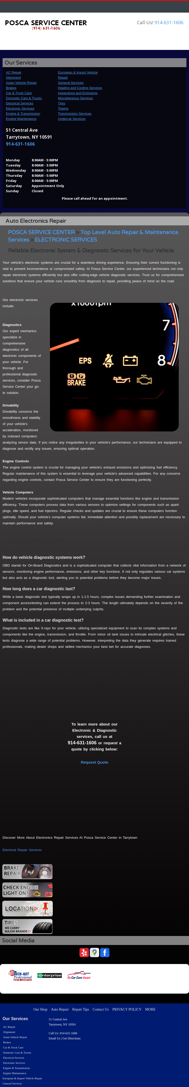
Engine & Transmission (23, 114)
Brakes (11, 88)
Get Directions (72, 1038)
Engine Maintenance (21, 119)
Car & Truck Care (19, 93)
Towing (63, 108)
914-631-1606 (168, 22)
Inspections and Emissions (78, 93)
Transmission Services (74, 114)
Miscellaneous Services (75, 98)
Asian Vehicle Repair (21, 83)
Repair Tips (80, 1009)
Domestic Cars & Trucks (24, 98)
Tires (61, 103)
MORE (150, 1009)
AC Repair (13, 72)
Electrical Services (19, 103)
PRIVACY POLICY (126, 1009)
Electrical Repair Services (22, 850)
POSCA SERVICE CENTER (41, 232)
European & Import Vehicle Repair (22, 1078)
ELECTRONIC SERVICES (66, 240)
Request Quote (94, 762)
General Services (71, 83)
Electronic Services (20, 108)
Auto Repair (60, 1009)
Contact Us (101, 1009)
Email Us (54, 1038)
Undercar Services (71, 119)
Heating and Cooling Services (80, 88)
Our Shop (40, 1009)
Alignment (13, 77)
